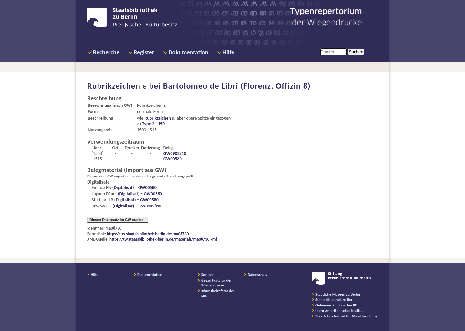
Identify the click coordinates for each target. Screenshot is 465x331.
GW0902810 (174, 153)
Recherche (106, 52)
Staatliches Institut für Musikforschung (346, 316)
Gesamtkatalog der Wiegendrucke (216, 282)
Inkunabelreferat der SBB (217, 293)
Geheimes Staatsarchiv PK (336, 305)
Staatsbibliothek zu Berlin (335, 299)
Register (144, 52)
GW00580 (172, 159)
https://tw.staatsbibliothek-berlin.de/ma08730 (148, 233)
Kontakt (207, 274)
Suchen (356, 51)
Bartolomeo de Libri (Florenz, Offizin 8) (237, 86)
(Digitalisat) (122, 187)
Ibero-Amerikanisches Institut (339, 310)
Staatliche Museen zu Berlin (337, 294)
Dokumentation (188, 52)
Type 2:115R (153, 123)
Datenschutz (258, 274)
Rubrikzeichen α (159, 118)
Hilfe (228, 52)
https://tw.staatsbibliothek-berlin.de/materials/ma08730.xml (163, 239)
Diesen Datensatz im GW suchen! (117, 220)
